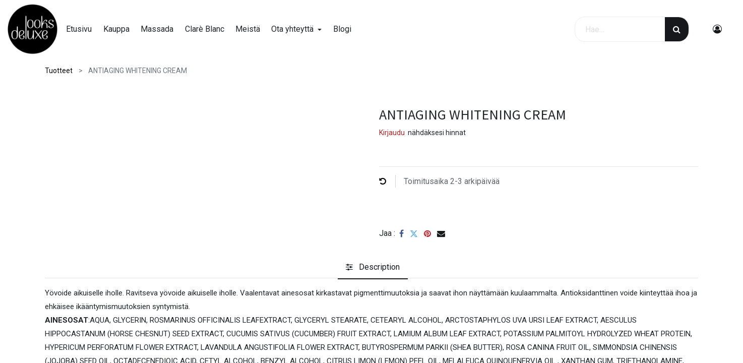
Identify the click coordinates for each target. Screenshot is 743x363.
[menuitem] (84, 29)
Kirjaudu (392, 133)
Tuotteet (59, 71)
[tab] (373, 267)
